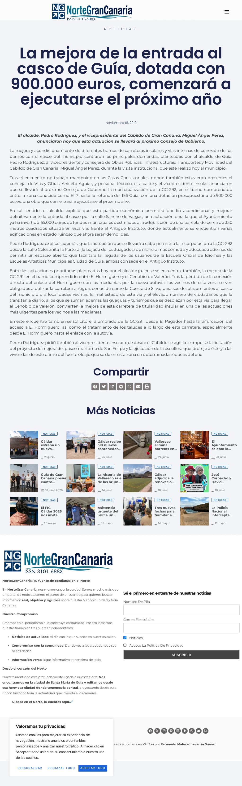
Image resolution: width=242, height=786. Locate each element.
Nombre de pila (136, 602)
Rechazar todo (82, 761)
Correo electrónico (139, 620)
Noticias (121, 29)
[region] (61, 745)
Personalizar (37, 761)
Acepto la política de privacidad (153, 646)
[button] (227, 11)
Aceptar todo (61, 768)
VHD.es (148, 744)
